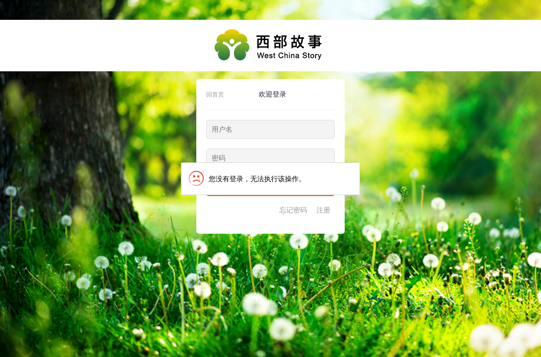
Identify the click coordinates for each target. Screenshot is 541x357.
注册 (323, 210)
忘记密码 (293, 210)
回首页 (215, 94)
